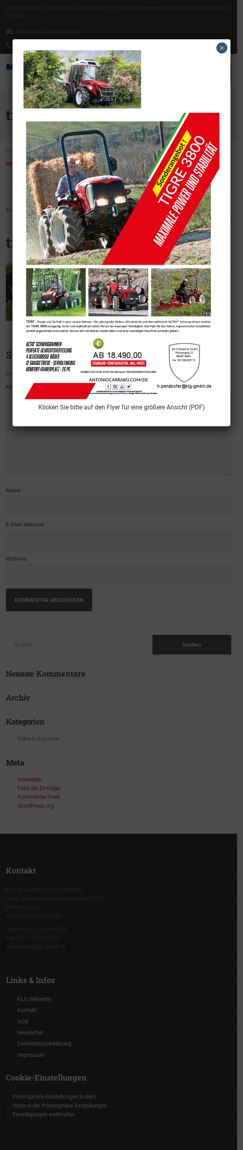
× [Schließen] (221, 48)
